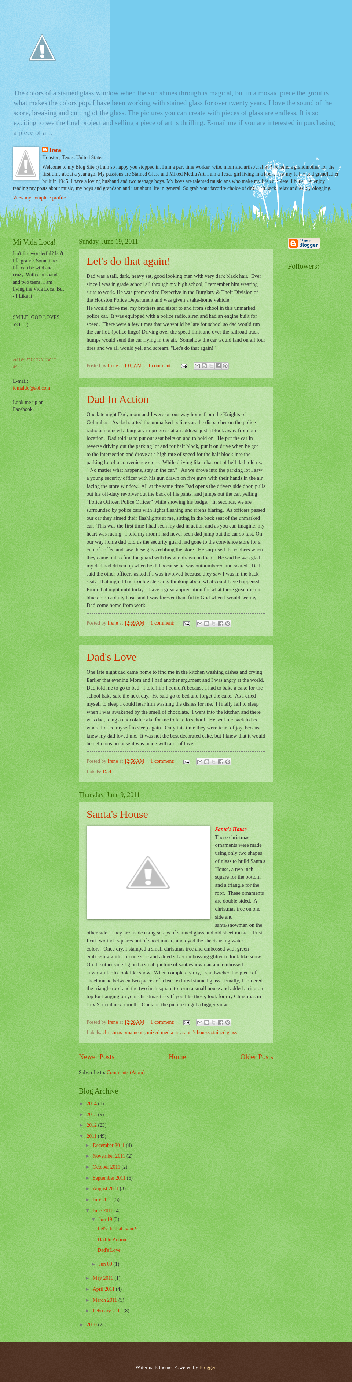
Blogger (207, 1367)
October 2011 (107, 1167)
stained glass (224, 1032)
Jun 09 (106, 1264)
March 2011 (105, 1300)
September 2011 (110, 1178)
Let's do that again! (129, 261)
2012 (92, 1125)
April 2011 (104, 1289)
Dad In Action (118, 399)
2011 (92, 1136)
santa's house (195, 1032)
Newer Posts (96, 1057)
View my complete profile (39, 198)
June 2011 (103, 1210)
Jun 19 (106, 1219)
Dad (107, 772)
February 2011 (108, 1310)
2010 (92, 1324)
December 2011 (109, 1145)
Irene (55, 150)
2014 (92, 1103)
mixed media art (163, 1032)
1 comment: (160, 365)
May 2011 (103, 1278)
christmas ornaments (123, 1032)
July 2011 (103, 1199)
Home (177, 1057)
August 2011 (106, 1188)
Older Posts (256, 1057)
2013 (92, 1114)
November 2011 (109, 1156)
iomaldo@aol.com (31, 388)
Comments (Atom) (126, 1072)
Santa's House (117, 814)
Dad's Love (111, 657)
